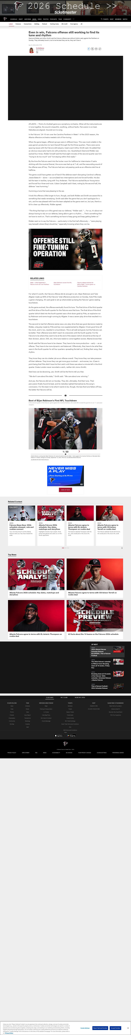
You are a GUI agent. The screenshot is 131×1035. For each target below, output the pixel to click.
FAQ (70, 719)
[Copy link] (99, 48)
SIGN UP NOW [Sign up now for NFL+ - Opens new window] (65, 490)
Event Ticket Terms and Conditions (70, 716)
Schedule (27, 698)
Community (12, 713)
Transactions (27, 710)
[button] (107, 644)
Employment (25, 745)
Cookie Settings (101, 745)
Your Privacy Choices (84, 745)
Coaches (27, 716)
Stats (27, 704)
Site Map (12, 716)
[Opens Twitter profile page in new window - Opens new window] (37, 52)
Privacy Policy (11, 745)
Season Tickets (70, 704)
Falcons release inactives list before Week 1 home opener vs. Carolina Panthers (86, 284)
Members (70, 698)
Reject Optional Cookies (100, 1028)
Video (12, 701)
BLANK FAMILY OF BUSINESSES (116, 695)
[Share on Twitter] (92, 50)
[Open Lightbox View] (65, 435)
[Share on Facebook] (88, 50)
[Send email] (96, 50)
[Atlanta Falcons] (65, 736)
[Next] (79, 451)
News (12, 698)
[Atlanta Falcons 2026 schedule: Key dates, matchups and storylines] (36, 570)
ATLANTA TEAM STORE (94, 701)
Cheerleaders (12, 710)
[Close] (128, 1028)
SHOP (93, 695)
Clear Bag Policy (46, 707)
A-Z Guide (46, 704)
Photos (12, 704)
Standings (27, 713)
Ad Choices (69, 745)
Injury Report (27, 707)
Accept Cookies (115, 1028)
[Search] (101, 19)
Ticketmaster (70, 707)
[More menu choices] (73, 19)
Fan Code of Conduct (46, 710)
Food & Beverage (46, 713)
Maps (46, 698)
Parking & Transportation (46, 701)
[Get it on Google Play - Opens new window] (71, 729)
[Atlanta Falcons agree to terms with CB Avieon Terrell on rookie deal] (95, 570)
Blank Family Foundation (116, 698)
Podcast (12, 707)
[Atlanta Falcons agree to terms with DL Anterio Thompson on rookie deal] (36, 612)
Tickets (70, 701)
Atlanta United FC (115, 701)
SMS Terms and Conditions (70, 722)
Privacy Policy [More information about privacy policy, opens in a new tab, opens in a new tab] (9, 1033)
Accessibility (56, 745)
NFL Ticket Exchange (70, 713)
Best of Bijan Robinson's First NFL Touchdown (53, 400)
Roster (27, 701)
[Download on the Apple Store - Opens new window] (59, 728)
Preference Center (118, 745)
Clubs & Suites (70, 710)
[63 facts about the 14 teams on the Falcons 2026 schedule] (95, 611)
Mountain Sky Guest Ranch (115, 704)
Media (44, 745)
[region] (65, 1028)
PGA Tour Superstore (115, 707)
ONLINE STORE (94, 698)
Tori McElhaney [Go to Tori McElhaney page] (40, 48)
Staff (27, 719)
